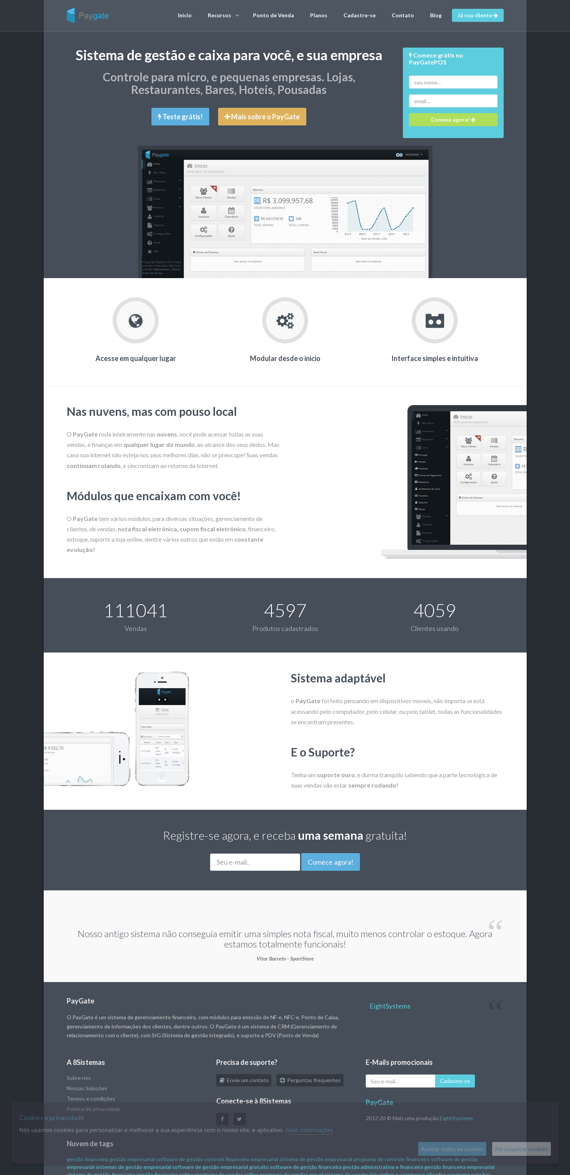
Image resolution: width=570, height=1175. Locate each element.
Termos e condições (91, 1098)
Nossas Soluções (87, 1088)
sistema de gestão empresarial (315, 1159)
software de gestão (179, 1159)
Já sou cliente (478, 15)
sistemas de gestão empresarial (133, 1166)
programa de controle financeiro (391, 1159)
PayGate (379, 1102)
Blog (436, 15)
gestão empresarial (132, 1159)
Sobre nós (79, 1077)
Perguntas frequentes (310, 1080)
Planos (318, 15)
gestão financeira (87, 1159)
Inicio (185, 15)
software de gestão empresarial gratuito (220, 1166)
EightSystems (390, 1006)
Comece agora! (330, 862)
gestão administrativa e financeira (383, 1166)
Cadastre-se (359, 15)
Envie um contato (244, 1080)
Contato (403, 15)
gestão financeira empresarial (459, 1166)
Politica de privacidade (93, 1109)
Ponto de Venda (273, 15)
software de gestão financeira (306, 1166)
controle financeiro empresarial (241, 1159)
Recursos (223, 15)
